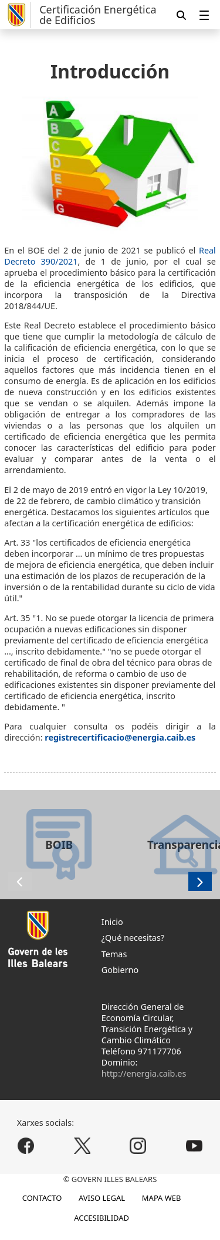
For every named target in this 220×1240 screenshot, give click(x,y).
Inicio (112, 921)
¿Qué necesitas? (132, 937)
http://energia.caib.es (144, 1073)
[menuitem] (204, 15)
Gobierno (119, 969)
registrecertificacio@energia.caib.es (120, 737)
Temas (114, 954)
